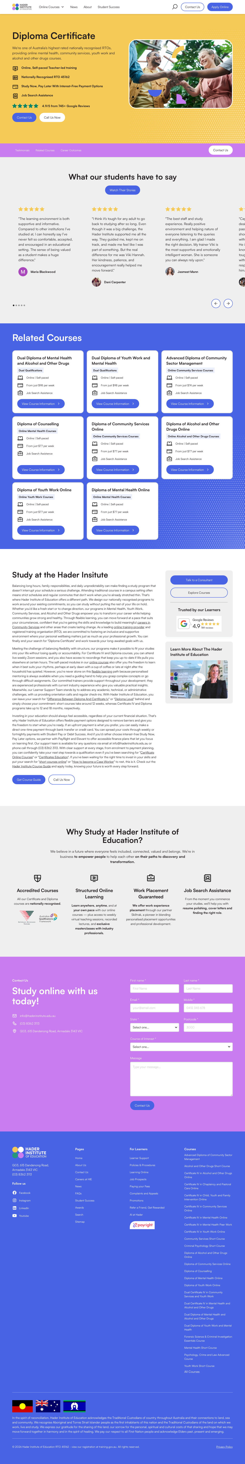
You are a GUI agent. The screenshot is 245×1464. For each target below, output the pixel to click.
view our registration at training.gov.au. (94, 1446)
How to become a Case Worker (93, 762)
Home (78, 1158)
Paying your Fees (140, 1186)
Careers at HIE (83, 1179)
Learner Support (139, 1158)
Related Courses (45, 150)
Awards (79, 1207)
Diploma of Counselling (198, 1271)
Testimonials (22, 150)
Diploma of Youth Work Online (202, 1285)
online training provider (129, 627)
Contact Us (192, 7)
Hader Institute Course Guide (31, 766)
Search (79, 1214)
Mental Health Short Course (200, 1347)
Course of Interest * (143, 1039)
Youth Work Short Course (199, 1365)
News (74, 7)
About (88, 7)
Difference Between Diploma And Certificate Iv (78, 699)
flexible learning (102, 671)
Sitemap (80, 1221)
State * (134, 1019)
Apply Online (220, 7)
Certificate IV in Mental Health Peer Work (208, 1224)
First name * (138, 980)
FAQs (78, 1193)
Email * (134, 1000)
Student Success (109, 7)
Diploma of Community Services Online (207, 1264)
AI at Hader (136, 1214)
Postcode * (191, 1019)
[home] (21, 7)
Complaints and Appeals (144, 1193)
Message (136, 1058)
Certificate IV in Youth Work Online (204, 1231)
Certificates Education (53, 757)
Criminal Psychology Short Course (204, 1245)
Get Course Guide (29, 780)
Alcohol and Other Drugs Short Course (207, 1166)
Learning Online (139, 1172)
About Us (80, 1165)
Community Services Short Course (204, 1238)
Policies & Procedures (142, 1165)
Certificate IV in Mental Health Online (205, 1217)
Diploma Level (124, 699)
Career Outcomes (71, 150)
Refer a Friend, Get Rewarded (147, 1207)
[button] (51, 7)
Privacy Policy (224, 1446)
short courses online (52, 762)
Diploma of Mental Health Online (203, 1278)
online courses (99, 662)
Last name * (191, 980)
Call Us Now (52, 117)
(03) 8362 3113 (22, 1174)
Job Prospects (138, 1179)
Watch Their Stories (123, 190)
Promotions (136, 1200)
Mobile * (189, 1000)
